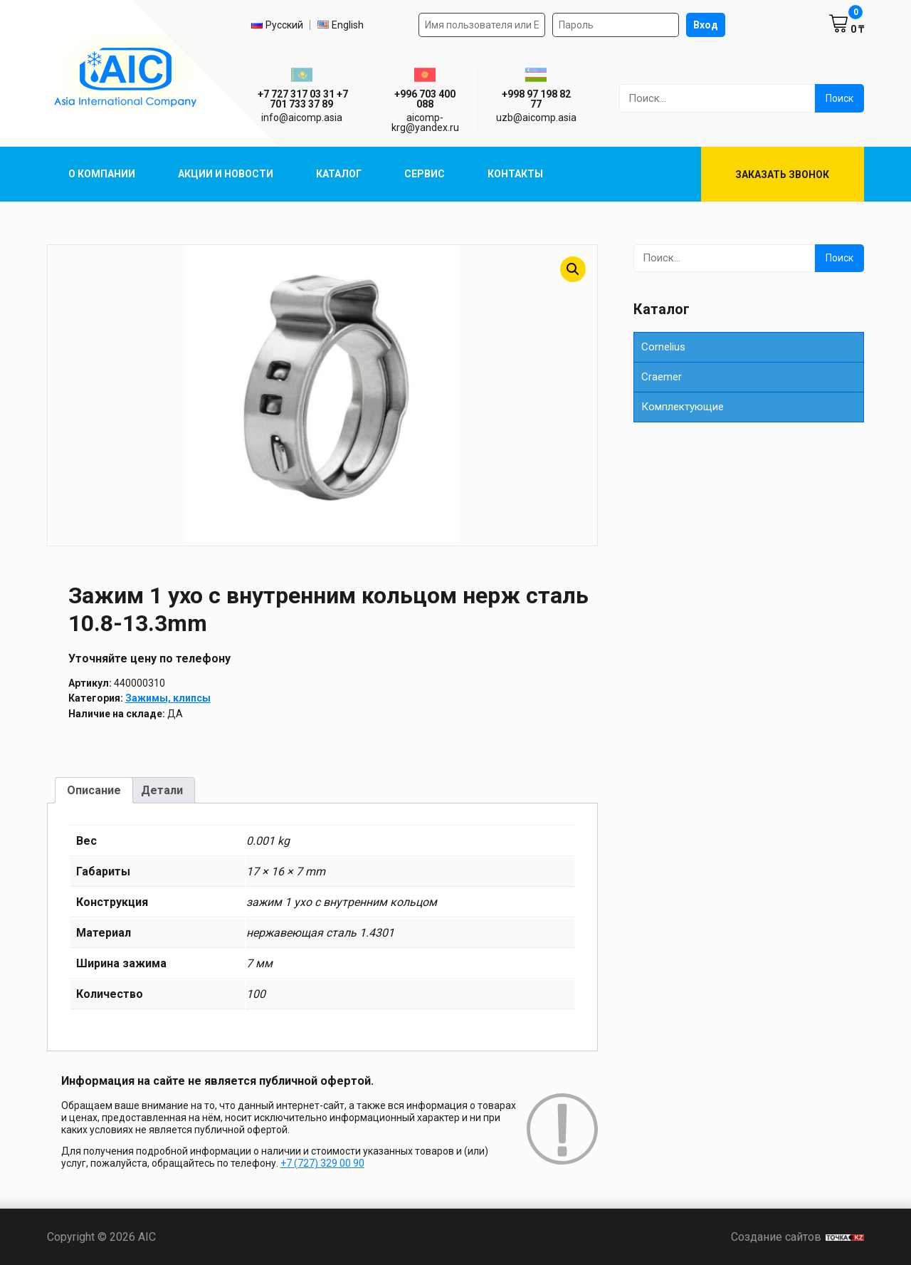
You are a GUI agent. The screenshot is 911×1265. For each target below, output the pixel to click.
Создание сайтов (797, 1237)
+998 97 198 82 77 (536, 99)
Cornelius (663, 346)
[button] (573, 269)
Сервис (424, 173)
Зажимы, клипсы (168, 698)
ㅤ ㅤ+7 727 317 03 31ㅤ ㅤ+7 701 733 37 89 (302, 99)
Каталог (339, 173)
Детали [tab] (162, 790)
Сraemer (661, 376)
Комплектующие (682, 406)
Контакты (515, 173)
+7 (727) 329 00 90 (322, 1163)
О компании (101, 173)
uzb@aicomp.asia (536, 117)
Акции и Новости (225, 173)
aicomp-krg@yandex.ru (425, 122)
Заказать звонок (782, 174)
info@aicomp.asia (301, 117)
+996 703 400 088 (425, 99)
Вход (705, 25)
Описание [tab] (94, 790)
